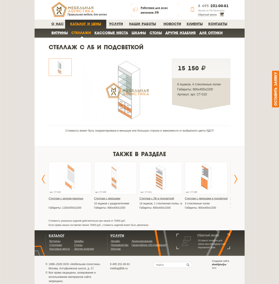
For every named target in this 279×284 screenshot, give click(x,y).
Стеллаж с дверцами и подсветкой (206, 198)
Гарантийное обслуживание (148, 245)
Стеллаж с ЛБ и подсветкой (157, 198)
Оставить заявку (275, 89)
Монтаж (116, 248)
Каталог (56, 236)
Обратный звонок (207, 14)
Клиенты (195, 24)
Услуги (116, 24)
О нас (57, 24)
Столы (156, 33)
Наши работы (142, 24)
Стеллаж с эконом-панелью (66, 198)
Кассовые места (111, 33)
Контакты (217, 24)
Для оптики (211, 33)
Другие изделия (180, 33)
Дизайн (115, 241)
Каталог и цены (85, 24)
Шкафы (139, 33)
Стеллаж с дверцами (107, 198)
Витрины (59, 33)
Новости (172, 24)
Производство (119, 245)
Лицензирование (141, 241)
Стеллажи (81, 33)
